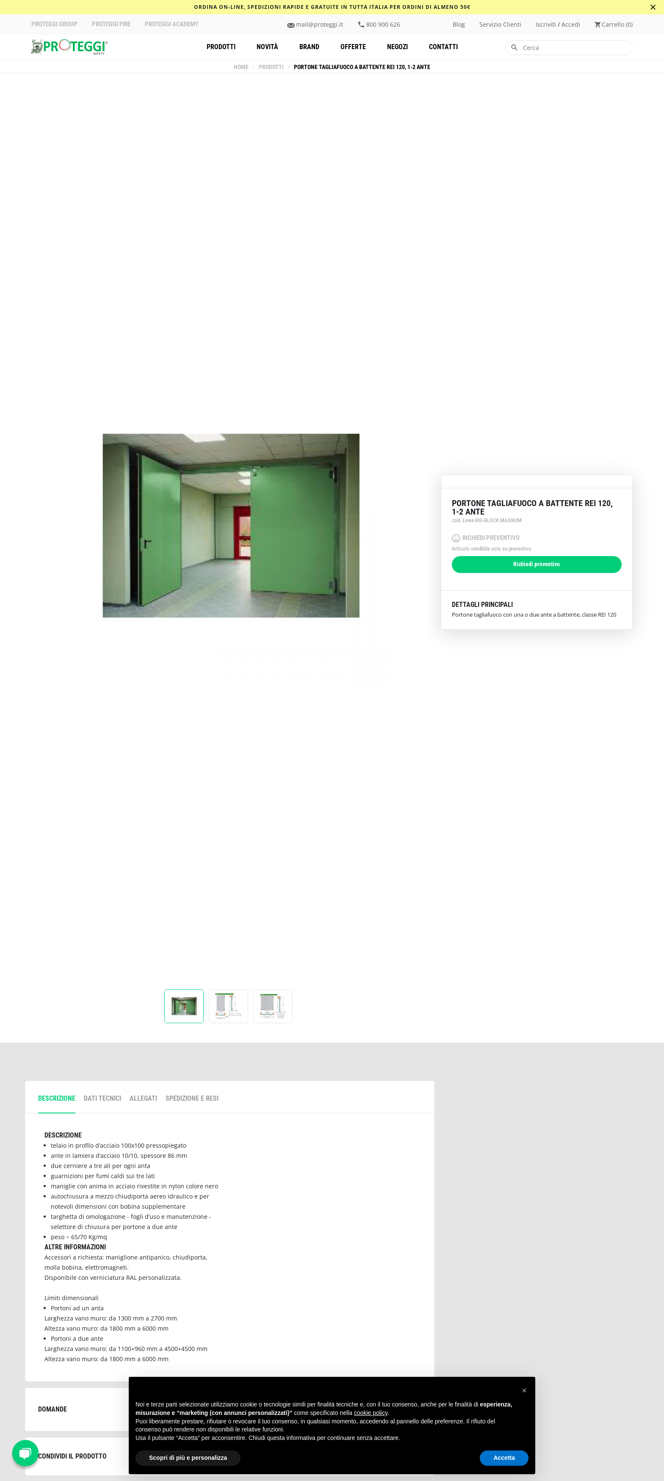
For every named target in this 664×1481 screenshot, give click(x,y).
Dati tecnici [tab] (102, 1098)
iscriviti (546, 25)
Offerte (353, 47)
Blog (459, 25)
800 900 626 (383, 25)
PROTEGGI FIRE (111, 24)
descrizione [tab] (56, 1098)
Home (241, 67)
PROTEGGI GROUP (54, 24)
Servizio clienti (500, 25)
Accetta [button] (504, 1457)
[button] (524, 1390)
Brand (309, 47)
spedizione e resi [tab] (192, 1098)
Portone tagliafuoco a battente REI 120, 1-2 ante (362, 67)
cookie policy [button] (370, 1412)
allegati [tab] (143, 1098)
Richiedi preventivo (536, 564)
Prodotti (221, 47)
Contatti (443, 47)
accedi (571, 25)
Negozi (397, 47)
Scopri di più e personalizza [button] (188, 1457)
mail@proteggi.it (319, 25)
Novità (267, 47)
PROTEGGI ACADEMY (171, 24)
